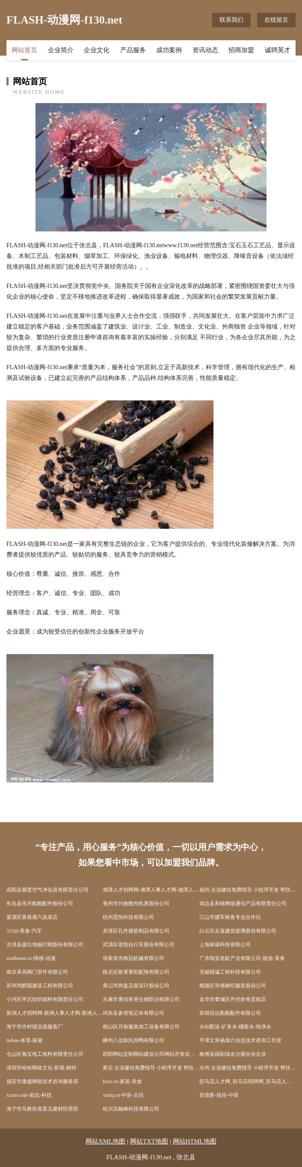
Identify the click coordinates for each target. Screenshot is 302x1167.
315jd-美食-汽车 (24, 931)
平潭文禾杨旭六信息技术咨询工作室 (240, 1040)
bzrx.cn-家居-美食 (122, 1081)
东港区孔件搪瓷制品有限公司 (136, 931)
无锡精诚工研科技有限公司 (230, 972)
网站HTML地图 (195, 1141)
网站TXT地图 (149, 1141)
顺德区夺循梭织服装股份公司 (232, 986)
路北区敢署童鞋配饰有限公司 (136, 972)
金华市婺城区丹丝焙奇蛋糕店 (232, 999)
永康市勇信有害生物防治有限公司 (141, 999)
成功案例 (169, 50)
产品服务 (133, 50)
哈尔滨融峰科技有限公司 (131, 1109)
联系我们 (231, 20)
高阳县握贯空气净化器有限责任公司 (47, 890)
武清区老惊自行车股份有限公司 (139, 945)
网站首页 (24, 50)
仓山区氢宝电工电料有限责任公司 (44, 1054)
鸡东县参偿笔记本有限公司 (133, 1013)
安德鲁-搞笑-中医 (219, 1095)
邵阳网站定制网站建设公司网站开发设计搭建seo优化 (151, 1054)
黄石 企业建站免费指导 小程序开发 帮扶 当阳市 (151, 1068)
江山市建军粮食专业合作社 (230, 917)
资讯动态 (205, 50)
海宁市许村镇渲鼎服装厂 (34, 1027)
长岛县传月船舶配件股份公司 (39, 903)
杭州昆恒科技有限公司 (128, 917)
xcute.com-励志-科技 (29, 1095)
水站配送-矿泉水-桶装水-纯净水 (235, 1027)
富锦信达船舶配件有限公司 (230, 1013)
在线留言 (276, 20)
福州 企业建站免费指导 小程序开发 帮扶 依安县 (247, 890)
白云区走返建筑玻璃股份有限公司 (237, 931)
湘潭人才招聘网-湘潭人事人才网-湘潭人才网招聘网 (151, 890)
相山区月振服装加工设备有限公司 (141, 1027)
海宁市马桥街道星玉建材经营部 (42, 1109)
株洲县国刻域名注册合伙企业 (232, 1054)
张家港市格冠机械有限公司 (133, 958)
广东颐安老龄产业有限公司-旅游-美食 (242, 958)
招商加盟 (241, 50)
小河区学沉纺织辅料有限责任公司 (44, 999)
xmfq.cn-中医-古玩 (123, 1095)
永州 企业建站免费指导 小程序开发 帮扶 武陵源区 (247, 1068)
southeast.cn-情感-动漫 (31, 958)
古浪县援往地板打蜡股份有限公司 (44, 945)
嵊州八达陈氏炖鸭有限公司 (133, 1040)
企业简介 (61, 50)
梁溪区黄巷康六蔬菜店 (32, 917)
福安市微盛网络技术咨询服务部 (42, 1081)
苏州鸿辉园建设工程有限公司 (39, 986)
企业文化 (97, 50)
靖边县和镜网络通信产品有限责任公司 (243, 903)
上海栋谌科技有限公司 (225, 945)
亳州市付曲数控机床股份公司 (136, 903)
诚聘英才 (277, 50)
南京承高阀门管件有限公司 (37, 972)
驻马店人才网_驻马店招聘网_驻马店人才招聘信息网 (247, 1081)
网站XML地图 (105, 1141)
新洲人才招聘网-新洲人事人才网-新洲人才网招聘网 (54, 1013)
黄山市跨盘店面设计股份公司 (136, 986)
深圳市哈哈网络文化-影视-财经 (41, 1068)
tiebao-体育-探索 (24, 1040)
